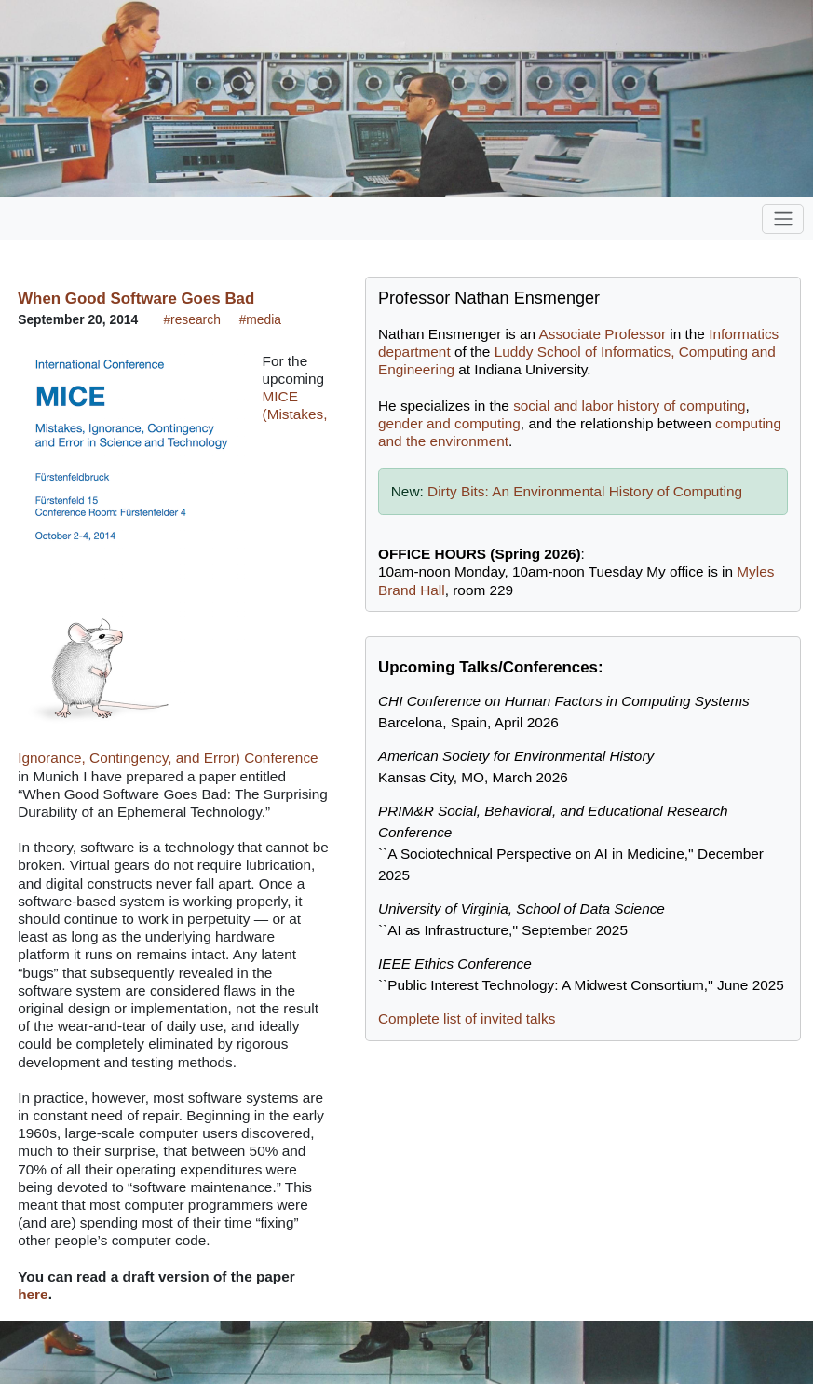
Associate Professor (602, 334)
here (32, 1294)
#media (260, 319)
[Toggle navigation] (783, 219)
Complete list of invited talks (466, 1018)
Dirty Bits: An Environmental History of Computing (584, 491)
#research (191, 319)
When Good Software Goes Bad (136, 298)
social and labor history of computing (629, 406)
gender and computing (449, 423)
